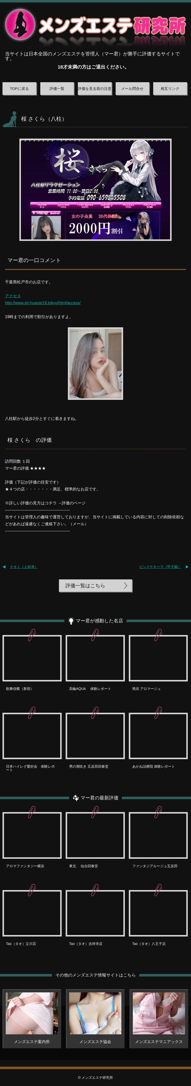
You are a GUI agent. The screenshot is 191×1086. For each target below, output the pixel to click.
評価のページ (74, 503)
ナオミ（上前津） (24, 567)
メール (79, 524)
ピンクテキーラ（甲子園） (160, 567)
